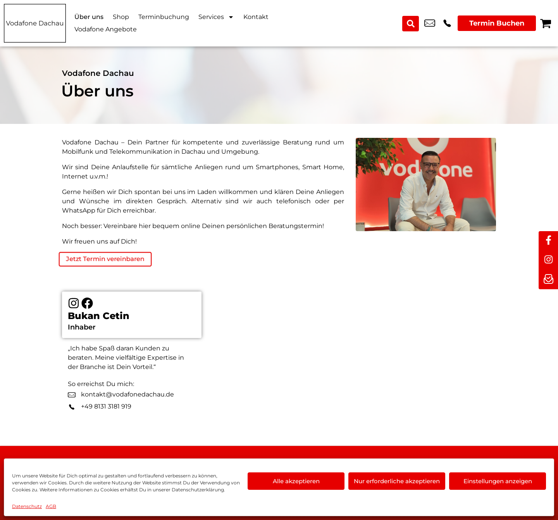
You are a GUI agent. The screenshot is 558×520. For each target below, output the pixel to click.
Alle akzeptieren (296, 481)
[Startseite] (35, 23)
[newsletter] (548, 279)
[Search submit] (411, 23)
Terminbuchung (163, 17)
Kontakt (256, 17)
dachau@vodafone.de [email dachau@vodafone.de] (430, 23)
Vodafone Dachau (98, 73)
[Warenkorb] (545, 23)
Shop (121, 17)
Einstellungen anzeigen (497, 481)
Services (216, 17)
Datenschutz (27, 506)
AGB (51, 506)
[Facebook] (87, 305)
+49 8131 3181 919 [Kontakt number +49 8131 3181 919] (447, 23)
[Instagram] (73, 305)
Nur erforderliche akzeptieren (397, 481)
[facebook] (548, 241)
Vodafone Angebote (105, 29)
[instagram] (548, 260)
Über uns (88, 17)
